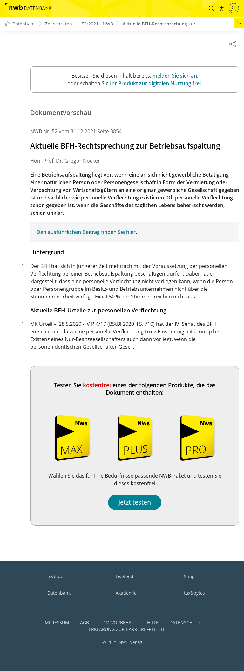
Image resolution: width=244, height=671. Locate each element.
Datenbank (59, 593)
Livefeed (124, 576)
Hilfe (153, 622)
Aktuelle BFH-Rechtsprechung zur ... (161, 24)
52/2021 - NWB (97, 24)
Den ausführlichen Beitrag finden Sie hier (86, 231)
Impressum (56, 622)
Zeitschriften (58, 24)
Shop (189, 576)
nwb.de (55, 576)
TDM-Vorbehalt (118, 622)
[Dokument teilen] (232, 43)
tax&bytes (194, 593)
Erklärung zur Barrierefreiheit (127, 629)
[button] (211, 8)
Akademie (126, 593)
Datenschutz (185, 622)
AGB (84, 622)
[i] (23, 174)
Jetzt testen (135, 502)
